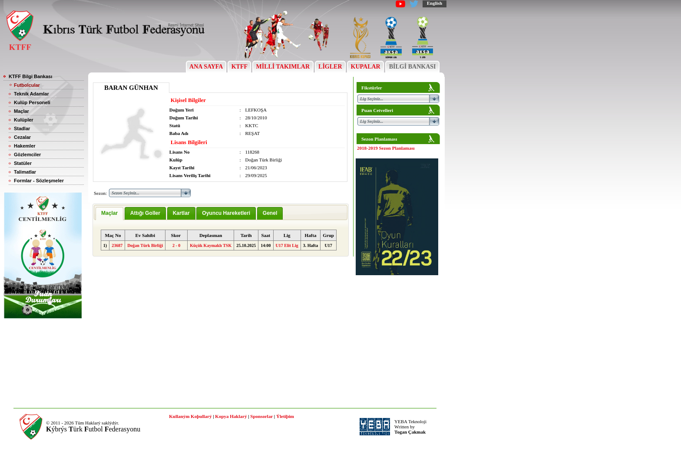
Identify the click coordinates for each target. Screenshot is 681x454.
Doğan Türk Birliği (145, 245)
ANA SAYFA (206, 66)
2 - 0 (176, 245)
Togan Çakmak (410, 431)
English (434, 3)
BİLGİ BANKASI (412, 66)
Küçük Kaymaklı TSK (210, 245)
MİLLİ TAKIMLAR (283, 66)
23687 (117, 245)
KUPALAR (365, 66)
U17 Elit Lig (287, 245)
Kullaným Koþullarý (190, 416)
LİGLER (330, 66)
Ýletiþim (285, 416)
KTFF (239, 66)
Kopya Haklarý (231, 416)
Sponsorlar (261, 416)
